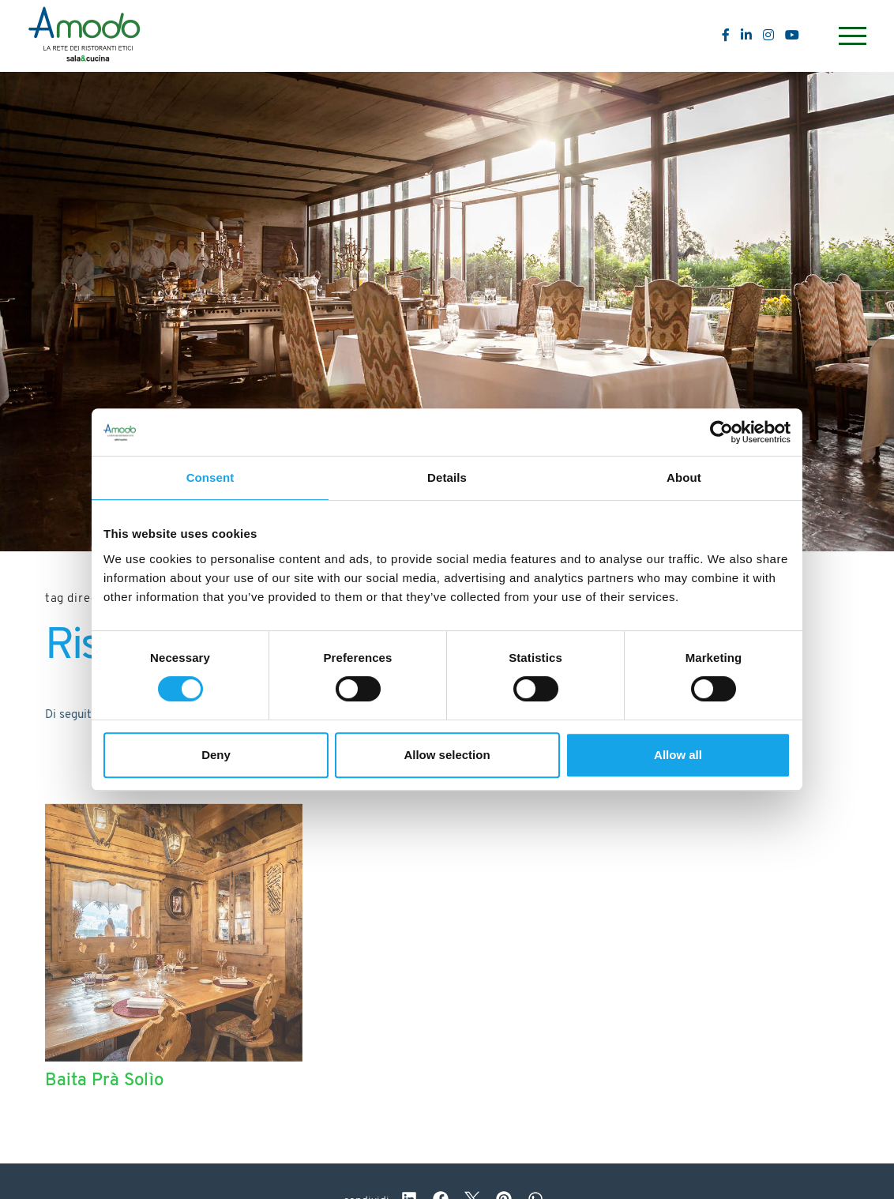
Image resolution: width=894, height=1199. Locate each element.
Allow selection (447, 754)
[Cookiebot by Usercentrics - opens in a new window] (721, 432)
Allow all (678, 754)
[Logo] (84, 36)
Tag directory (83, 599)
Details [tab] (447, 477)
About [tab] (684, 477)
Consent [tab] (210, 477)
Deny (216, 754)
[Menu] (850, 36)
